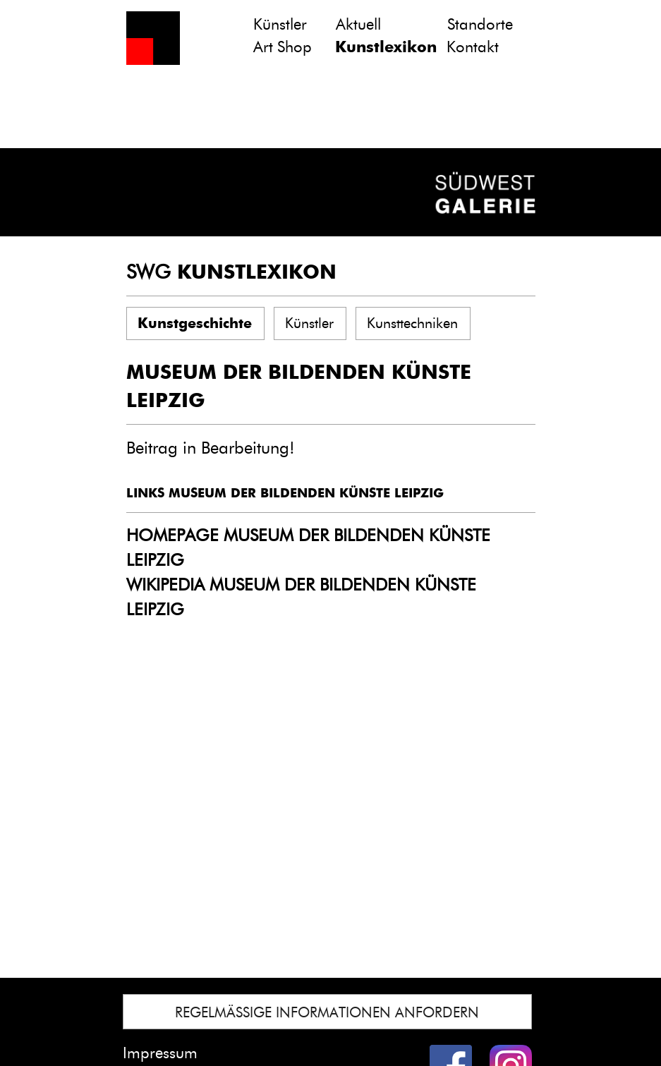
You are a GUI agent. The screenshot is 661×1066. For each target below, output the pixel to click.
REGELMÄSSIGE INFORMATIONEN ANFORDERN (327, 1012)
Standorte (480, 24)
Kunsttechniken (412, 323)
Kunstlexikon (386, 46)
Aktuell (358, 24)
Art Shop (282, 46)
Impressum (160, 1052)
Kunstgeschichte (195, 323)
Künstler (280, 24)
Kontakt (473, 46)
